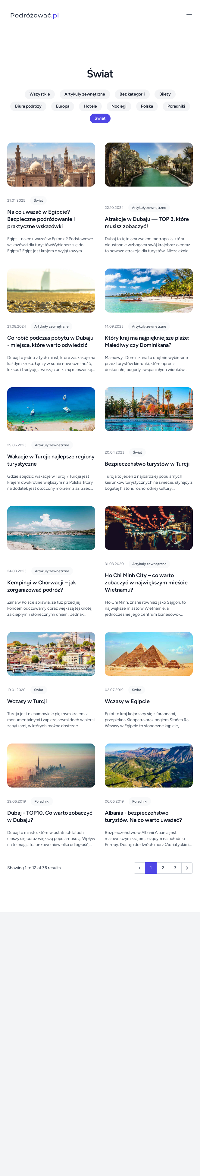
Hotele (90, 106)
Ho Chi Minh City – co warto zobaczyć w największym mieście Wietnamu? (146, 582)
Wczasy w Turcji (27, 701)
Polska (147, 106)
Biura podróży (28, 106)
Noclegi (119, 106)
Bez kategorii (132, 94)
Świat (100, 118)
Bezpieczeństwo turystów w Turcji (147, 464)
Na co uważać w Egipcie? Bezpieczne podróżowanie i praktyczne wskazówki (41, 219)
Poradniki (176, 106)
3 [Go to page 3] (175, 867)
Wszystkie (40, 94)
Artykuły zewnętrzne (84, 94)
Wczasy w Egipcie (127, 701)
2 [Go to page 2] (163, 867)
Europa (62, 106)
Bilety (165, 94)
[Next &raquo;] (187, 868)
